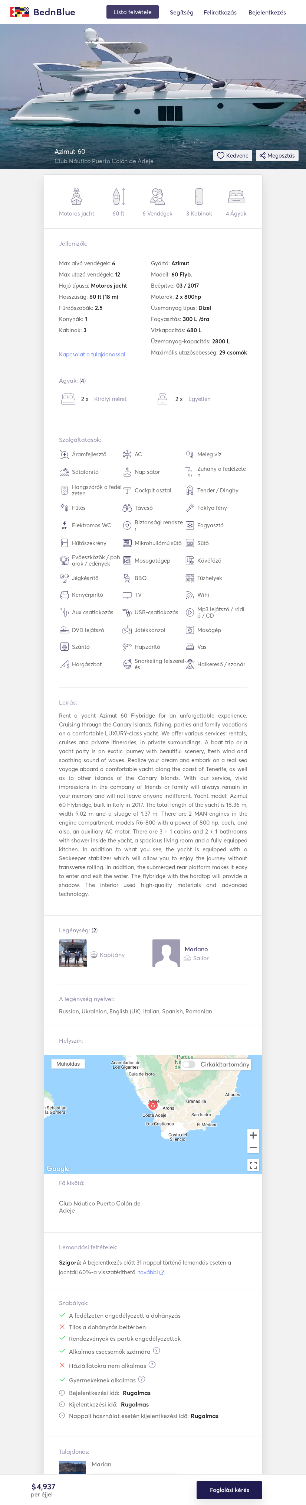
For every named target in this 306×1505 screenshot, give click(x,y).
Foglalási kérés (229, 1490)
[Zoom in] (253, 1135)
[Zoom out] (253, 1148)
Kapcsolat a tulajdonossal (92, 354)
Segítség (182, 12)
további (151, 1272)
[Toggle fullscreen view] (253, 1165)
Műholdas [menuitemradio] (68, 1064)
